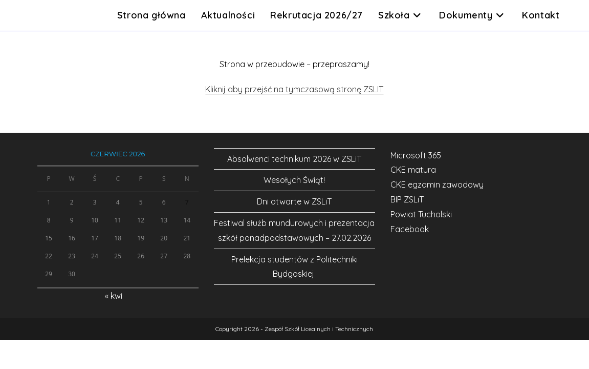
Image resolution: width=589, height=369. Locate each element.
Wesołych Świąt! (294, 180)
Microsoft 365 (415, 155)
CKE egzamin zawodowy (437, 184)
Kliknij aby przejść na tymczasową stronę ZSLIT (294, 89)
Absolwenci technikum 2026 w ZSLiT (294, 159)
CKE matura (413, 170)
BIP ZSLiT (407, 199)
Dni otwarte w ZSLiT (294, 201)
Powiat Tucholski (421, 214)
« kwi (113, 296)
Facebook (409, 229)
